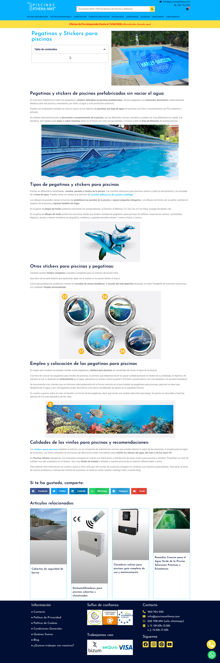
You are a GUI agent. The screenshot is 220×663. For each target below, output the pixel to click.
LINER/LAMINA (158, 17)
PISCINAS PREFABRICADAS (37, 17)
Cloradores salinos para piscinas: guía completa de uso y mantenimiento (129, 568)
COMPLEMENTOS (173, 17)
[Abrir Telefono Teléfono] (211, 644)
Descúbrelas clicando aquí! (137, 24)
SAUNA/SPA (145, 17)
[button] (104, 49)
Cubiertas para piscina (99, 17)
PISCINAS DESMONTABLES (61, 17)
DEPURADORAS (118, 17)
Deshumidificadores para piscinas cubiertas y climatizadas (87, 592)
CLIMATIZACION (80, 17)
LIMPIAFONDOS (132, 17)
